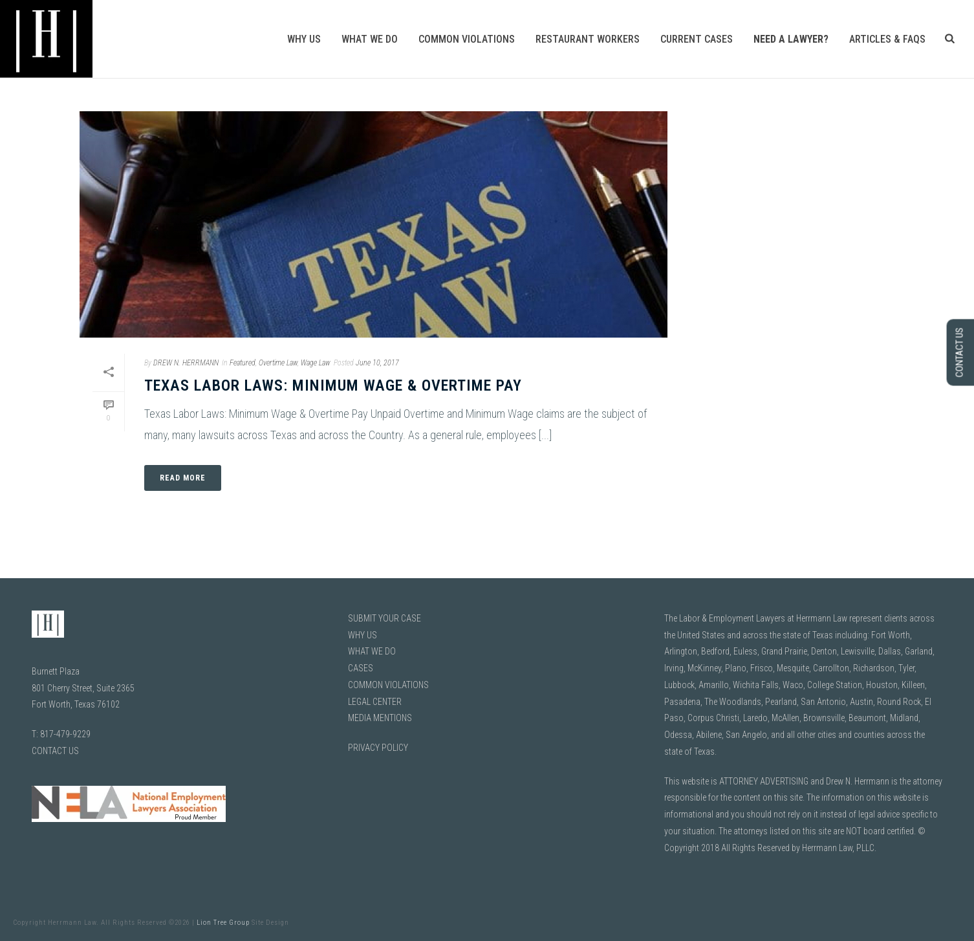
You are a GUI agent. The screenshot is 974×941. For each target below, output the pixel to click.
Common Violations (466, 39)
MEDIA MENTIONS (380, 718)
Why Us (304, 39)
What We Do (369, 39)
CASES (360, 668)
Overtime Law (278, 362)
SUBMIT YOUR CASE (384, 618)
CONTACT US (55, 751)
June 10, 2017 (377, 362)
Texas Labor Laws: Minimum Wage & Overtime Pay (333, 385)
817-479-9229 (65, 734)
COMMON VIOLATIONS (388, 685)
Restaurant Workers (588, 39)
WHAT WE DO (372, 651)
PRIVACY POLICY (378, 747)
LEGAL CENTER (375, 702)
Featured (242, 362)
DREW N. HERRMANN (186, 362)
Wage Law (315, 362)
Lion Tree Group (223, 922)
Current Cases (696, 39)
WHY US (362, 635)
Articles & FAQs (887, 39)
